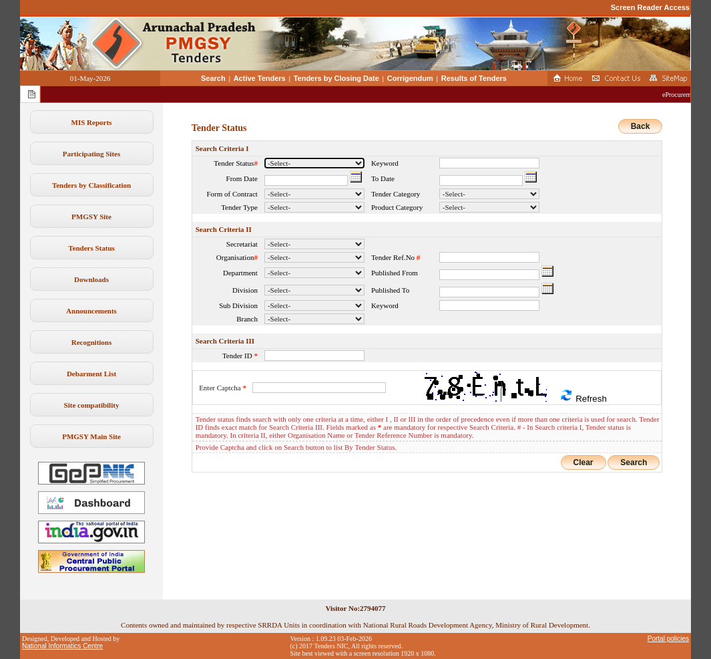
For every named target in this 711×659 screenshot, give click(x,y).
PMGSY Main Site (91, 436)
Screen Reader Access (650, 7)
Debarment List (91, 374)
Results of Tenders (474, 78)
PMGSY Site (91, 217)
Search (213, 78)
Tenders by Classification (91, 185)
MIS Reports (91, 122)
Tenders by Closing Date (336, 78)
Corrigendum (410, 78)
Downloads (91, 279)
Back (640, 126)
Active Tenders (260, 78)
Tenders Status (91, 248)
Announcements (91, 311)
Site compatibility (92, 405)
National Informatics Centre (62, 646)
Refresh (582, 396)
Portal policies (668, 638)
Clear (583, 462)
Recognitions (91, 342)
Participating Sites (91, 154)
